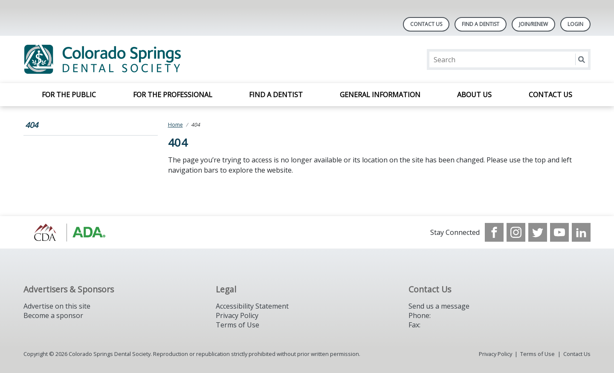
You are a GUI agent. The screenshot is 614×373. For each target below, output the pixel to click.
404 (31, 125)
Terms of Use (237, 325)
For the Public (69, 94)
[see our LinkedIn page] (581, 232)
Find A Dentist (480, 24)
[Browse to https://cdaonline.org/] (66, 232)
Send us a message (438, 306)
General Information (380, 94)
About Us (474, 94)
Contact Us (426, 24)
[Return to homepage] (133, 59)
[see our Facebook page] (494, 232)
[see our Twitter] (537, 232)
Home (175, 124)
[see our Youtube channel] (559, 232)
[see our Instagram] (516, 232)
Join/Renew (533, 24)
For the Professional (172, 94)
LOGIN (575, 24)
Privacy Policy (237, 315)
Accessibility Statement (252, 306)
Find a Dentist (276, 94)
